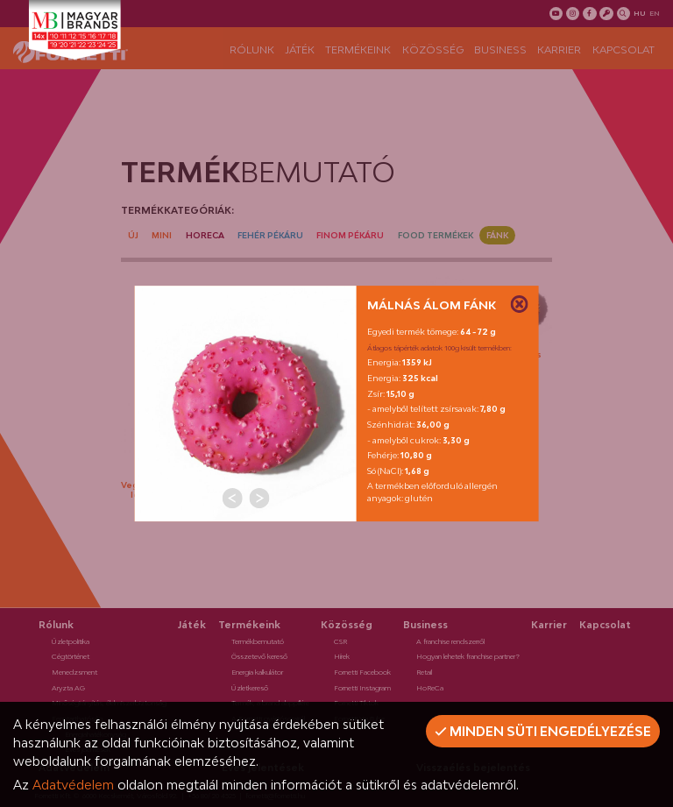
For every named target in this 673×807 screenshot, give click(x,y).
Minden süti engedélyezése (543, 731)
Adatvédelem (73, 784)
